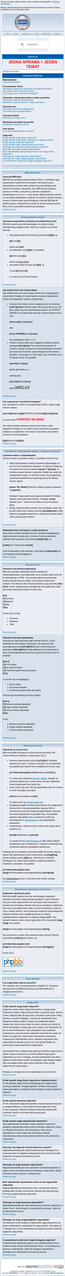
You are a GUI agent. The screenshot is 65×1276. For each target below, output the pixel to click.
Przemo (36, 1271)
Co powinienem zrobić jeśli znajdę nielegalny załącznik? (27, 161)
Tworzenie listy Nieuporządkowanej (18, 109)
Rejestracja (46, 34)
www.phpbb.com (32, 820)
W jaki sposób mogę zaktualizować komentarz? (23, 145)
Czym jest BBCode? (11, 82)
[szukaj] (32, 44)
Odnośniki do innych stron (14, 118)
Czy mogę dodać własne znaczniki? (18, 131)
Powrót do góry (9, 209)
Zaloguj (57, 34)
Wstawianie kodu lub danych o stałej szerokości (23, 102)
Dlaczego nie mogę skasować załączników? (22, 156)
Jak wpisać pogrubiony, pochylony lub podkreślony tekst (27, 89)
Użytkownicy (26, 34)
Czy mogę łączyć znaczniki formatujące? (20, 93)
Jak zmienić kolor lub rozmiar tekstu (18, 91)
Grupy (36, 34)
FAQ (8, 34)
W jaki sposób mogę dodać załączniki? (20, 138)
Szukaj (15, 34)
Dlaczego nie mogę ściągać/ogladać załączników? (25, 158)
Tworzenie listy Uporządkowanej (17, 111)
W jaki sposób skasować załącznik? (18, 142)
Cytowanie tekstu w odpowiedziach (18, 100)
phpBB (21, 1271)
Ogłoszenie (32, 57)
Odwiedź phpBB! (39, 778)
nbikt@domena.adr (33, 841)
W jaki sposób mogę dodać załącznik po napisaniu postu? (28, 140)
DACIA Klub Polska (11, 71)
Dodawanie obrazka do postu (15, 124)
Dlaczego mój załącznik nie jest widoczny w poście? (25, 147)
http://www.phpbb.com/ (33, 802)
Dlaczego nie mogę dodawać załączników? (21, 149)
